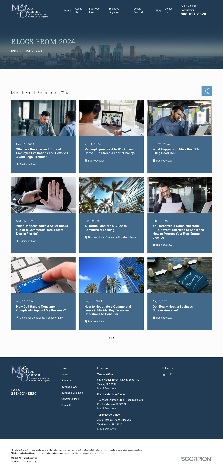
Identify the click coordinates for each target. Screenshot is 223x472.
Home (64, 374)
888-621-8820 (193, 14)
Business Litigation (72, 392)
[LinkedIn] (163, 374)
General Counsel (70, 398)
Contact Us (67, 405)
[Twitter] (171, 374)
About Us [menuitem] (78, 10)
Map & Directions (106, 388)
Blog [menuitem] (158, 10)
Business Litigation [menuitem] (114, 10)
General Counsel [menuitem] (138, 10)
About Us (66, 380)
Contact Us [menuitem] (169, 10)
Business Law (69, 386)
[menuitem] (15, 461)
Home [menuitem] (67, 10)
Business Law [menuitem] (94, 10)
